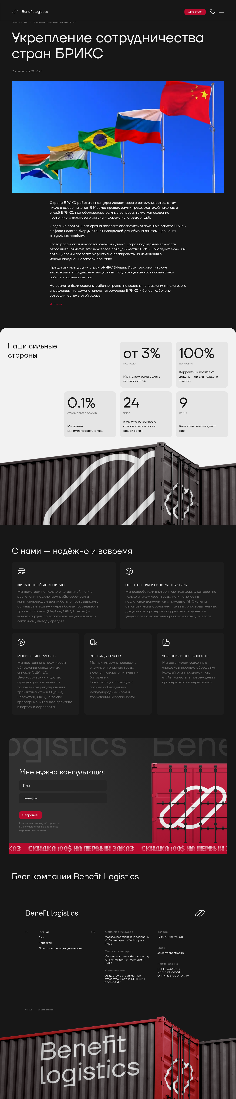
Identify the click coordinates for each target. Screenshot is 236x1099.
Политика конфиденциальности (60, 948)
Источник (56, 304)
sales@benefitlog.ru (170, 953)
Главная (16, 22)
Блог (26, 22)
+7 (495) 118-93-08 (170, 937)
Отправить (30, 815)
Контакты (45, 943)
